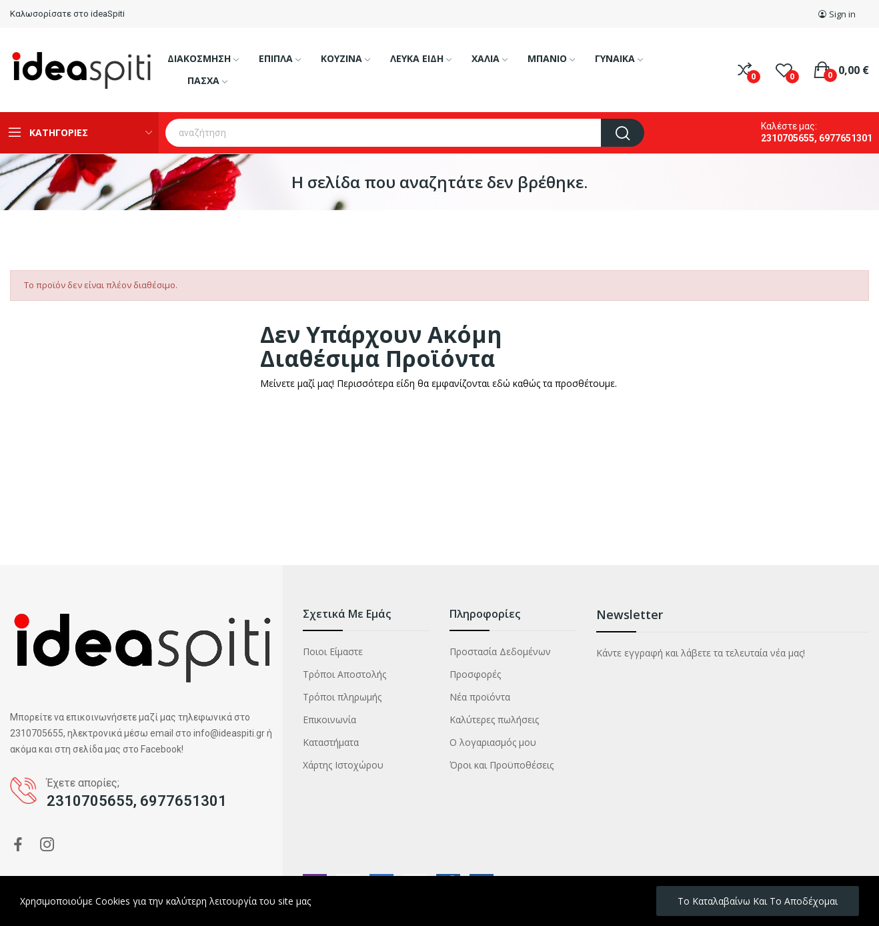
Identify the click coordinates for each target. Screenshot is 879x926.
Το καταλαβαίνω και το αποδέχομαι (758, 901)
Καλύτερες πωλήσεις (494, 719)
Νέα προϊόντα (480, 696)
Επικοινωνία (329, 719)
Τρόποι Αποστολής (344, 674)
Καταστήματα (331, 742)
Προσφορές (475, 674)
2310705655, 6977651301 (816, 138)
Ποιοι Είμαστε (333, 651)
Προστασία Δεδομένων (500, 651)
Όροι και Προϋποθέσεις (502, 765)
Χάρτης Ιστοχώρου (343, 765)
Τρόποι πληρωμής (342, 696)
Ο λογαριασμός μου (493, 742)
